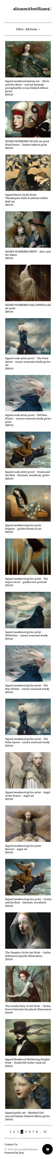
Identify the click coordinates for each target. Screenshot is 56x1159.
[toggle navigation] (50, 9)
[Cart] (47, 1149)
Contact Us (10, 1144)
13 (44, 1131)
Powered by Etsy (14, 1152)
